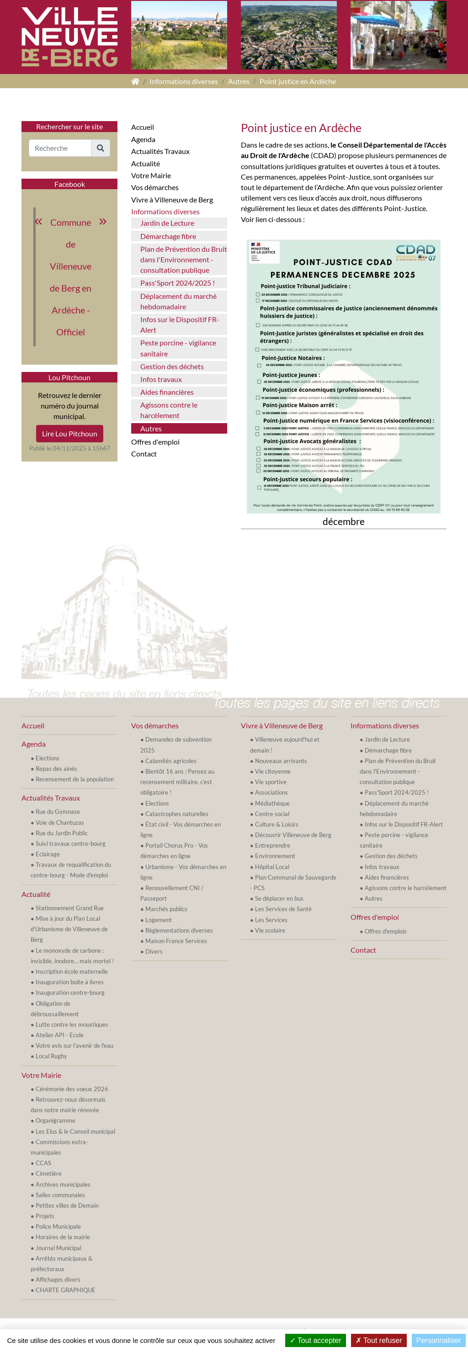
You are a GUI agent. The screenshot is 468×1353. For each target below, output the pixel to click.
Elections (47, 758)
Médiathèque (272, 803)
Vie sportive (271, 781)
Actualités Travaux (160, 151)
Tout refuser (379, 1340)
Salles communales (60, 1195)
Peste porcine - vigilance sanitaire (178, 347)
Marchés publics (166, 909)
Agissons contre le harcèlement (168, 409)
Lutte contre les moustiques (72, 1024)
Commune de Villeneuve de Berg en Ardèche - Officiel (70, 277)
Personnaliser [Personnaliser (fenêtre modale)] (438, 1340)
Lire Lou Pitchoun (69, 433)
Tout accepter (315, 1340)
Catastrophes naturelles (176, 813)
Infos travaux (161, 379)
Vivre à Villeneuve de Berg (172, 199)
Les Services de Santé (283, 909)
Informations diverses (183, 81)
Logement (158, 919)
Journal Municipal (58, 1248)
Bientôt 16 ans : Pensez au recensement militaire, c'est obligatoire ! (177, 782)
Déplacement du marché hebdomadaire (178, 301)
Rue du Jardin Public (62, 833)
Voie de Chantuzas (60, 822)
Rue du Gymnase (58, 811)
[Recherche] (60, 148)
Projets (45, 1216)
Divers (154, 951)
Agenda (143, 139)
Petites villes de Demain (67, 1205)
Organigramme (55, 1120)
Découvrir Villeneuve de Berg (293, 834)
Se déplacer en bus (279, 898)
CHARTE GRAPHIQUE (66, 1290)
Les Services (271, 919)
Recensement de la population (75, 779)
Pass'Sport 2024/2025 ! (177, 282)
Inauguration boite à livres (70, 982)
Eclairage (48, 854)
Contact (144, 453)
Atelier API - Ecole (60, 1035)
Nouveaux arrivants (281, 760)
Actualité (145, 163)
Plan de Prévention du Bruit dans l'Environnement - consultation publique (183, 259)
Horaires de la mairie (63, 1237)
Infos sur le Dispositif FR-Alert (179, 324)
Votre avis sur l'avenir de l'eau (74, 1045)
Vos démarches (155, 187)
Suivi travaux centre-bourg (71, 843)
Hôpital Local (272, 866)
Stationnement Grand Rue (70, 908)
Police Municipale (58, 1226)
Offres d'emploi (155, 441)
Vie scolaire (270, 930)
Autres (239, 81)
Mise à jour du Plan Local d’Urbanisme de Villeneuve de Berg (69, 929)
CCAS (43, 1163)
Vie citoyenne (273, 771)
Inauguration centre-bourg (70, 992)
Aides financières (167, 391)
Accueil (142, 126)
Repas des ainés (56, 768)
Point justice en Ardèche (298, 81)
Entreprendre (272, 845)
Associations (271, 792)
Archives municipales (63, 1184)
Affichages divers (58, 1279)
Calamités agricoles (171, 760)
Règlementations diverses (179, 930)
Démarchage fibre (168, 236)
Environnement (275, 856)
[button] (100, 148)
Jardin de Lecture (167, 222)
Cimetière (49, 1173)
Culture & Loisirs (276, 824)
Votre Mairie (151, 175)
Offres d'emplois (386, 931)
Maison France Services (176, 940)
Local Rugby (51, 1056)
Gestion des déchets (172, 366)
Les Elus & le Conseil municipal (75, 1131)
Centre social (272, 813)
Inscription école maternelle (72, 971)
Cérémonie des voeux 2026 (72, 1089)
